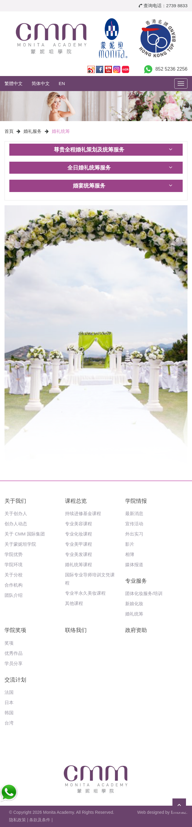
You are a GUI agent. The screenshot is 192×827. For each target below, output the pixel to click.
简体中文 (41, 83)
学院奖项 (15, 630)
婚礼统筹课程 (78, 564)
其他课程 (74, 603)
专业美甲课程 (78, 544)
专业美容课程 (78, 523)
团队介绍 (14, 595)
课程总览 (76, 501)
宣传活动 (134, 523)
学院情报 (136, 501)
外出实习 (134, 533)
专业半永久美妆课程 (85, 593)
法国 (9, 692)
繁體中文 (14, 83)
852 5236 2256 (171, 69)
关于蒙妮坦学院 (20, 544)
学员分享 (14, 663)
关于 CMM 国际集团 (25, 533)
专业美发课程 (78, 554)
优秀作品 (14, 653)
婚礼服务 (32, 131)
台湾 (9, 722)
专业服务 (136, 581)
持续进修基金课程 (83, 513)
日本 (9, 702)
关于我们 (15, 501)
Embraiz (178, 812)
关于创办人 (16, 513)
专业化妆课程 (78, 533)
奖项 (9, 642)
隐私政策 (17, 819)
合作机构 (14, 584)
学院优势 (14, 554)
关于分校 (14, 574)
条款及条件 (39, 819)
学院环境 (14, 564)
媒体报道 (134, 564)
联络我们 (76, 630)
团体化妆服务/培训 (144, 593)
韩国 (9, 712)
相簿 (129, 554)
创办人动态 (16, 523)
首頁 (9, 131)
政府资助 (136, 630)
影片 (129, 544)
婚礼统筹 (61, 131)
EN (62, 83)
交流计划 (15, 680)
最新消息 (134, 513)
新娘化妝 (134, 603)
